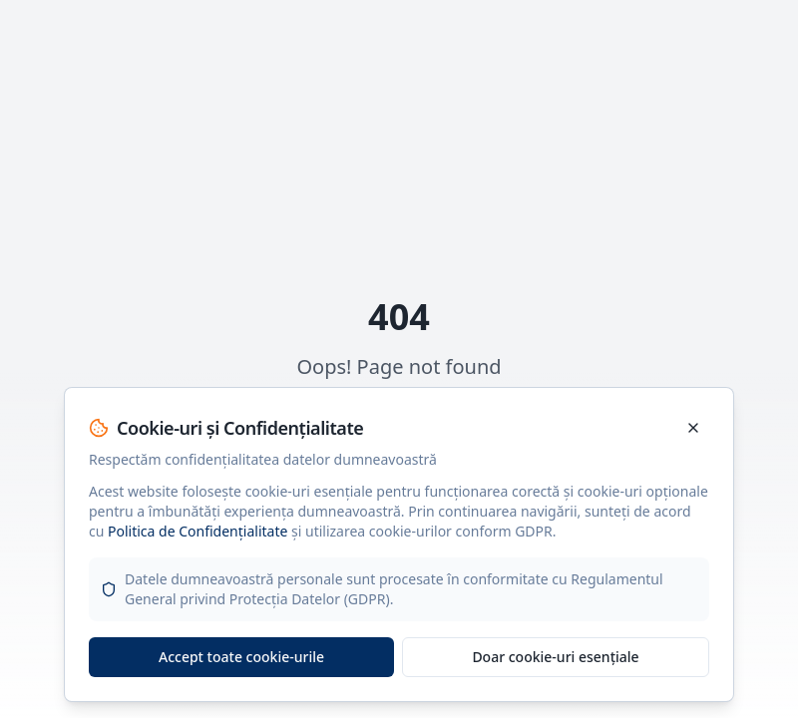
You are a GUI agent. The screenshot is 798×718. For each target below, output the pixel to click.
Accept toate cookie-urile (241, 656)
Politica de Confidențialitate (197, 531)
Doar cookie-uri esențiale (555, 656)
